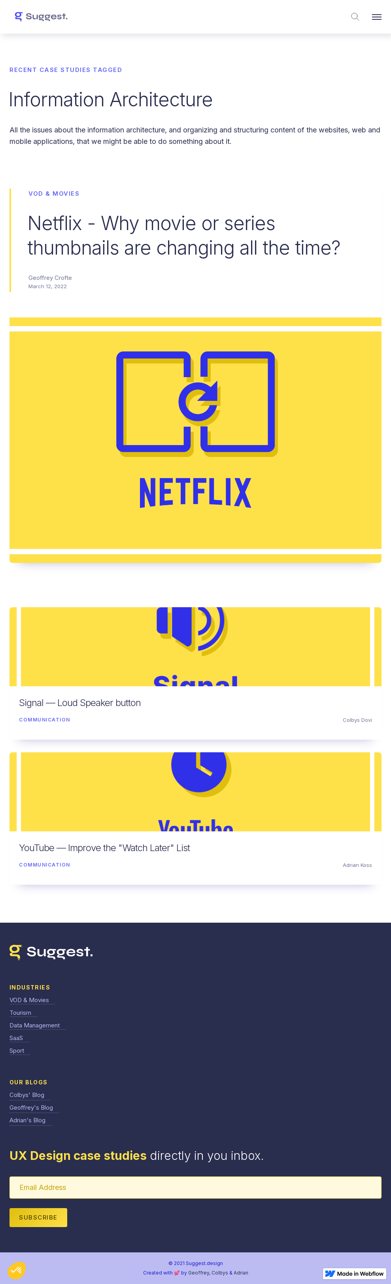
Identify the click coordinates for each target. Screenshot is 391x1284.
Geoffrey (198, 1273)
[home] (41, 17)
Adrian (241, 1273)
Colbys (220, 1273)
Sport (16, 1050)
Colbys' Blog (26, 1095)
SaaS (16, 1038)
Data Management (34, 1025)
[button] (377, 17)
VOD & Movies (29, 1000)
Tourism (20, 1012)
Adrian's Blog (27, 1120)
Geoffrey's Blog (31, 1107)
